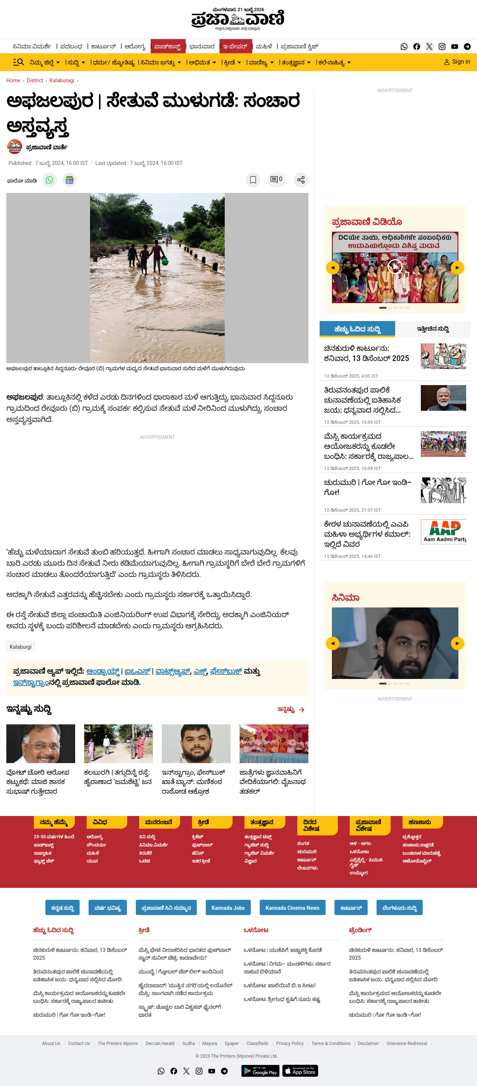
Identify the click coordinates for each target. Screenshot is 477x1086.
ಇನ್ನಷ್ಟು (291, 709)
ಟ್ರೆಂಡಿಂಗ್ (360, 930)
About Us (51, 1043)
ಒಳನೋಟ (256, 930)
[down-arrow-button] (58, 62)
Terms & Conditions (330, 1043)
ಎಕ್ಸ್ (200, 671)
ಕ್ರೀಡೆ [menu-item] (229, 62)
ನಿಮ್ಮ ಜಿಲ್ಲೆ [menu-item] (42, 62)
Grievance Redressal (407, 1043)
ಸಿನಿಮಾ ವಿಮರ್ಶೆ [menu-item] (32, 46)
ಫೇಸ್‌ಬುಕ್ (226, 671)
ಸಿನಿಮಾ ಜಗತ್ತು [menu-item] (158, 62)
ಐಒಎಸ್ (137, 671)
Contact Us (79, 1043)
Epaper (231, 1043)
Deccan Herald (160, 1043)
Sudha (188, 1043)
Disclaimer (368, 1043)
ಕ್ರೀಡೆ (143, 930)
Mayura (209, 1043)
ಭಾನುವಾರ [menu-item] (201, 46)
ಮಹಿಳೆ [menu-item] (264, 46)
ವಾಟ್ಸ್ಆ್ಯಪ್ (173, 671)
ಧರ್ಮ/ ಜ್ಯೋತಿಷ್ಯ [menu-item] (114, 62)
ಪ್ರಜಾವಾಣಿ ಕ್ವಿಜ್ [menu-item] (299, 46)
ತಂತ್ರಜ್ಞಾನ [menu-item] (293, 62)
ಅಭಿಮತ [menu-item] (199, 62)
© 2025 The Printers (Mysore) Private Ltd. (236, 1056)
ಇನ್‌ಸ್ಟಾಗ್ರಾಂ (31, 682)
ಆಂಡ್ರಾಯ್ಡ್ (103, 671)
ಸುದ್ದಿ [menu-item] (73, 62)
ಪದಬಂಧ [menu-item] (71, 46)
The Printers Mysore (118, 1043)
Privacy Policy (290, 1043)
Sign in (457, 61)
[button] (62, 907)
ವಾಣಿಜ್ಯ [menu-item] (258, 62)
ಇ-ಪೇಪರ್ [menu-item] (235, 46)
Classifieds (258, 1043)
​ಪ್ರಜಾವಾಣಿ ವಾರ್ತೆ (46, 147)
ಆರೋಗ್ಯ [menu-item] (135, 46)
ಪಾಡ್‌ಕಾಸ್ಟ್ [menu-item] (167, 46)
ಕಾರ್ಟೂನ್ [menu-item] (103, 46)
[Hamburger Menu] (19, 62)
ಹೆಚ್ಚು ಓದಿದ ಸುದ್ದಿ (53, 930)
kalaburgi (21, 647)
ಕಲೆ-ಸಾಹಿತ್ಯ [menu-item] (331, 62)
